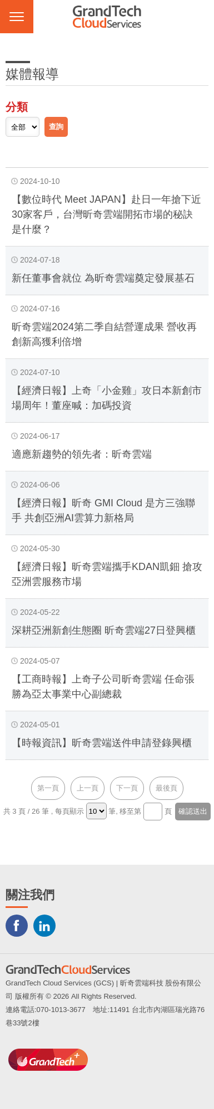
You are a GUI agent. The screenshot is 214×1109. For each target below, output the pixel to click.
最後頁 (166, 788)
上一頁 (87, 788)
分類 (17, 107)
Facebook (17, 926)
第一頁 (48, 788)
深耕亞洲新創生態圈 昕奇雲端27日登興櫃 (104, 630)
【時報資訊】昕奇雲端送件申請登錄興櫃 (102, 742)
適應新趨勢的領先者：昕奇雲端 (82, 454)
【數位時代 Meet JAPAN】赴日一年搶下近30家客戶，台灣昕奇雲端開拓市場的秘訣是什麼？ (106, 214)
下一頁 (127, 788)
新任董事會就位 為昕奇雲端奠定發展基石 (103, 278)
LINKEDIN (44, 926)
